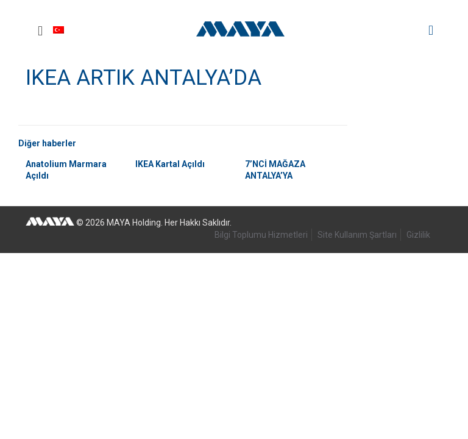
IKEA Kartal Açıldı (170, 164)
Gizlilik (418, 235)
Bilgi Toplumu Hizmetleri (261, 235)
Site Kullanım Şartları (357, 235)
